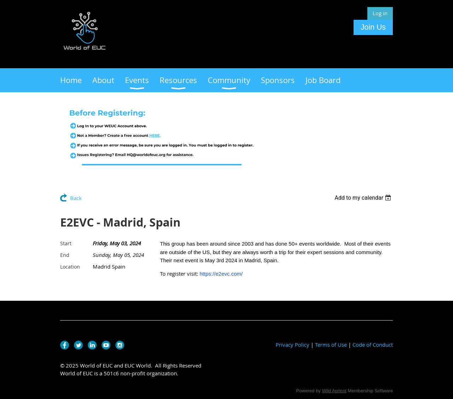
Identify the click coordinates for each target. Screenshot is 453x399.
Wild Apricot (334, 390)
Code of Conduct (372, 344)
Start (65, 243)
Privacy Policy (292, 344)
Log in (380, 13)
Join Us (373, 27)
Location (70, 266)
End (64, 255)
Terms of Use (331, 344)
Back (76, 197)
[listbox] (363, 197)
